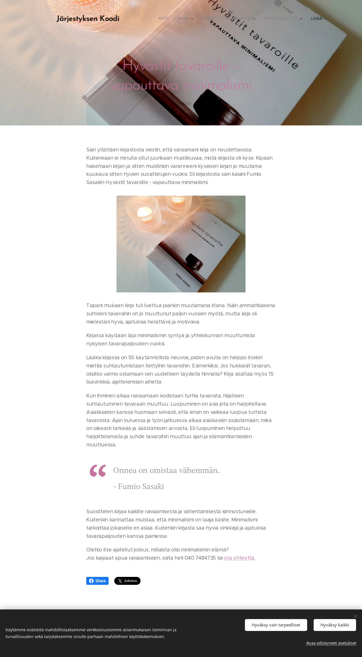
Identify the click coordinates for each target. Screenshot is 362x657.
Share (97, 581)
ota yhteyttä (239, 558)
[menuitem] (163, 18)
